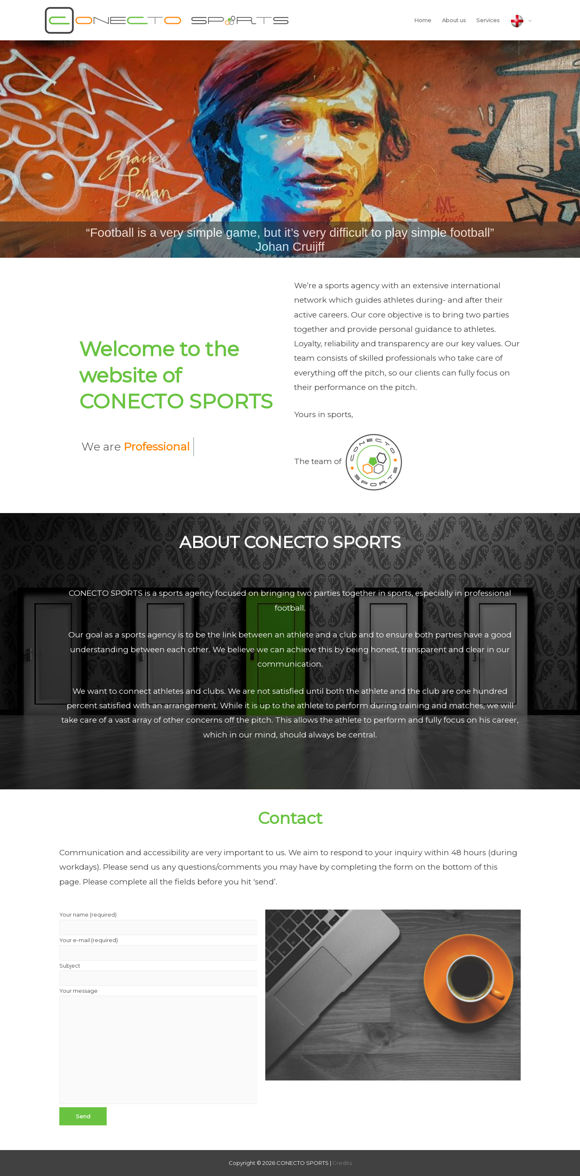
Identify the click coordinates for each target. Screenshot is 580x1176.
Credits (342, 1163)
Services (487, 20)
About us (453, 20)
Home (422, 20)
